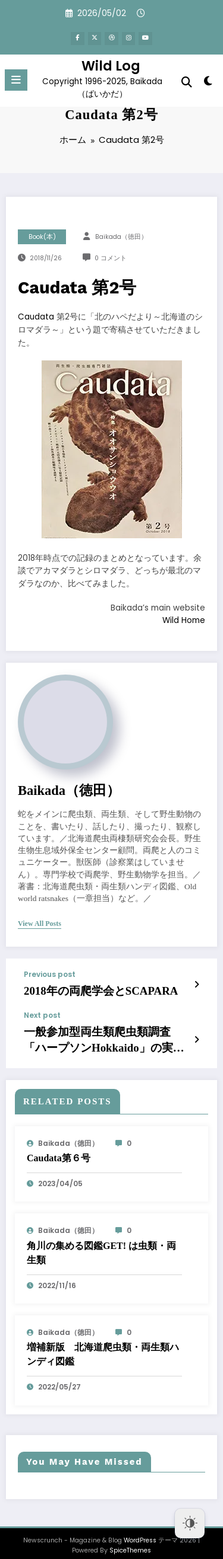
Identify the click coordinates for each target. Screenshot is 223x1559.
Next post (42, 1012)
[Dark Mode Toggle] (189, 1523)
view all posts (39, 923)
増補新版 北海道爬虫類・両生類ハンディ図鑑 (103, 1345)
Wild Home (183, 620)
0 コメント (111, 258)
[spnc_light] (208, 80)
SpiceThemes (130, 1540)
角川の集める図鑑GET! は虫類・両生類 (101, 1243)
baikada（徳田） (121, 236)
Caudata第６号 (58, 1148)
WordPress (140, 1530)
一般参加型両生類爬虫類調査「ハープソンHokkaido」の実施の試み (104, 1033)
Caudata (36, 316)
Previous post (50, 974)
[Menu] (16, 77)
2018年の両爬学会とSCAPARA (85, 989)
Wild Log (110, 63)
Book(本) (42, 236)
